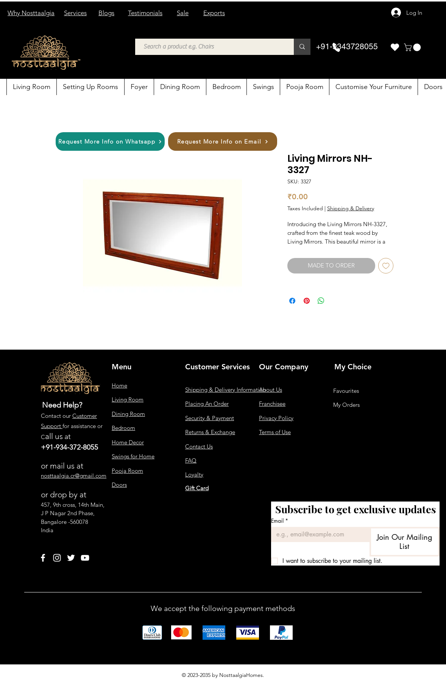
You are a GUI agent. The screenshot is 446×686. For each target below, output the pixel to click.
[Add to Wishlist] (386, 265)
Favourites (346, 390)
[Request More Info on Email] (222, 141)
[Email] (318, 534)
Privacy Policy (276, 418)
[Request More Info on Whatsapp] (110, 141)
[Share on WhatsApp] (321, 300)
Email (279, 520)
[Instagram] (57, 558)
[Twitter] (71, 558)
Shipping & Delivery (350, 208)
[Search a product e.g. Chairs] (210, 47)
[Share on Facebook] (292, 300)
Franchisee (272, 403)
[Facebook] (43, 558)
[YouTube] (85, 558)
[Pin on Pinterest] (306, 300)
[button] (413, 47)
